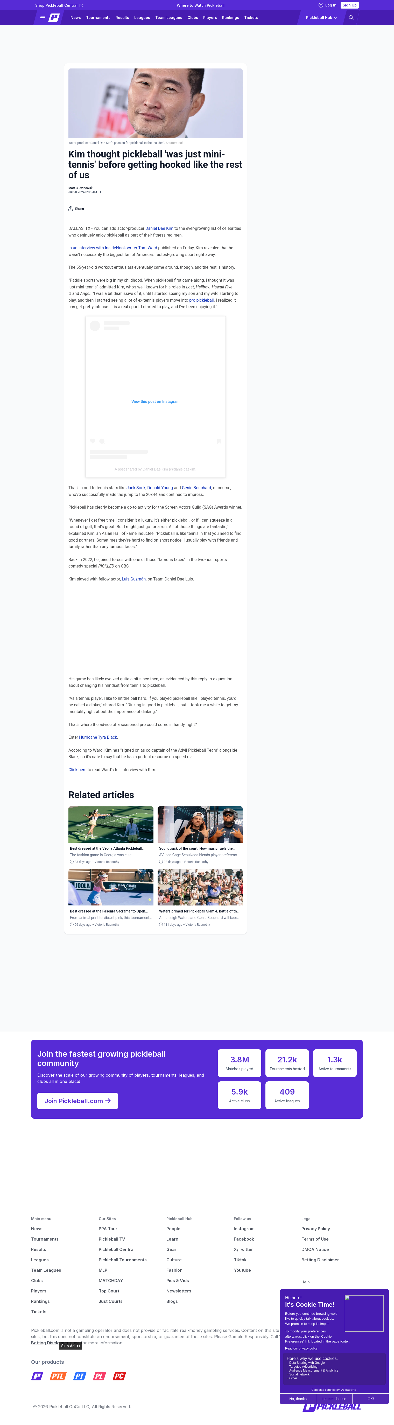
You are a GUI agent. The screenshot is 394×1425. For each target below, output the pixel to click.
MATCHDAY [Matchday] (111, 1280)
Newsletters (178, 1290)
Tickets (251, 17)
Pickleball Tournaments (123, 1259)
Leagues (142, 17)
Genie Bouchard (196, 487)
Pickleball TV (112, 1239)
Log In (327, 5)
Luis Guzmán (134, 579)
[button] (51, 17)
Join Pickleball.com (78, 1101)
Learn (172, 1239)
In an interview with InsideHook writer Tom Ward (112, 247)
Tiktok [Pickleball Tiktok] (240, 1259)
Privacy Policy (315, 1228)
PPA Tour (108, 1228)
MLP (103, 1270)
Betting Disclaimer (320, 1259)
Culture (174, 1259)
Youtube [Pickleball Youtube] (242, 1270)
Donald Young (160, 487)
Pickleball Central (117, 1249)
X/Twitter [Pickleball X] (243, 1249)
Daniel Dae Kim (159, 228)
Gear (171, 1249)
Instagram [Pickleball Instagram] (244, 1228)
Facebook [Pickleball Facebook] (244, 1239)
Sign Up (350, 5)
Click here (77, 769)
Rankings (230, 17)
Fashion (174, 1270)
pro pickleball (201, 300)
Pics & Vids (177, 1280)
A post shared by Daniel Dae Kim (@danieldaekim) (155, 469)
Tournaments (98, 17)
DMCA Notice (315, 1249)
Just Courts (111, 1301)
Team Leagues (168, 17)
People (173, 1228)
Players (210, 17)
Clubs (192, 17)
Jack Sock (135, 487)
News (76, 17)
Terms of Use (315, 1239)
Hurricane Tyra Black (98, 737)
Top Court (109, 1290)
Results (122, 17)
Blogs (172, 1301)
